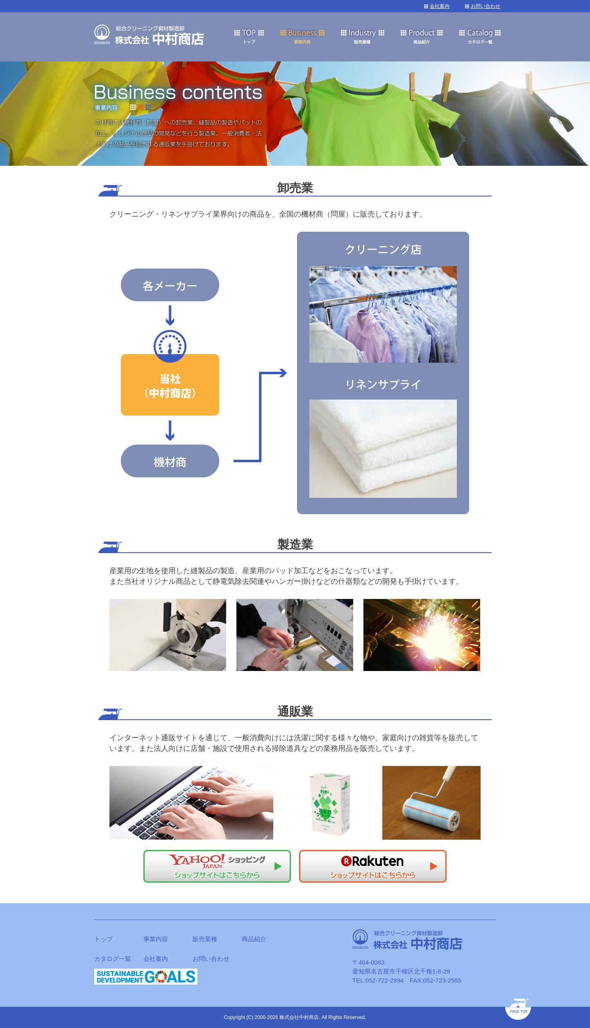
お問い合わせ (485, 6)
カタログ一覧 (112, 958)
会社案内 (439, 6)
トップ (103, 938)
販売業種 (205, 938)
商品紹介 (254, 938)
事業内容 (155, 938)
